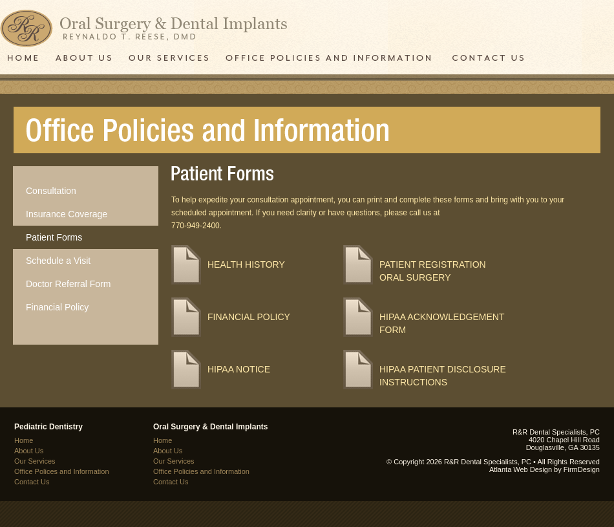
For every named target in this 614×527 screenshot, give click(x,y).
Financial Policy (57, 307)
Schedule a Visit (58, 260)
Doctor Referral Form (68, 284)
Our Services (35, 461)
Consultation (51, 191)
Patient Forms (54, 237)
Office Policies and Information (201, 471)
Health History (246, 264)
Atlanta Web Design (520, 469)
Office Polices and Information (61, 471)
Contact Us (31, 482)
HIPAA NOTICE (238, 369)
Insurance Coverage (66, 214)
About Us (28, 451)
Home (23, 440)
